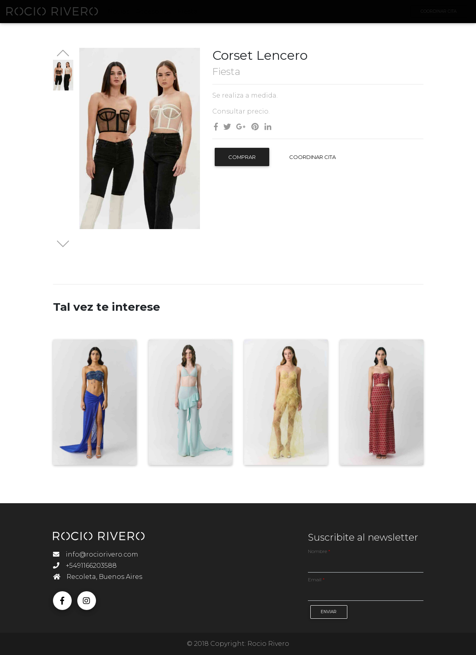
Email (316, 579)
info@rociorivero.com (95, 554)
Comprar (242, 157)
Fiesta (193, 13)
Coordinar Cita (312, 157)
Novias (124, 13)
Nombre (319, 551)
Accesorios (159, 13)
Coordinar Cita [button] (433, 13)
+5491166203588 (85, 565)
